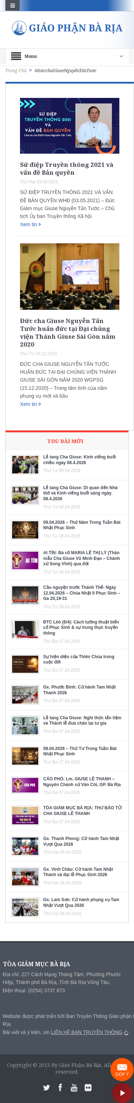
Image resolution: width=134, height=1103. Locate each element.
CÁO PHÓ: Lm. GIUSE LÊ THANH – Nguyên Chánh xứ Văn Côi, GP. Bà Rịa (82, 781)
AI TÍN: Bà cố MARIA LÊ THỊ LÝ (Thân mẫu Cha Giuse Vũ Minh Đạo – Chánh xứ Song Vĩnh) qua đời (81, 558)
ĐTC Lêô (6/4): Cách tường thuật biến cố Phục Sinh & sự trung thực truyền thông (81, 628)
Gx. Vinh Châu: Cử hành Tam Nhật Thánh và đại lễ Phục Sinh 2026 (78, 872)
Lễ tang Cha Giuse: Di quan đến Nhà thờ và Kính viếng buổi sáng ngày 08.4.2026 (80, 493)
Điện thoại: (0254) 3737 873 (34, 990)
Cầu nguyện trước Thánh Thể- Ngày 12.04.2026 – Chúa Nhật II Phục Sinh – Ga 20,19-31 (81, 593)
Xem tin (30, 224)
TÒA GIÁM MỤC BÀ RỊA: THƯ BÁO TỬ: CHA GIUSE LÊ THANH (83, 810)
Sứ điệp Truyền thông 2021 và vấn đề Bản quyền (66, 168)
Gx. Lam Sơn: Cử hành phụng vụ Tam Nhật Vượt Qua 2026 (81, 902)
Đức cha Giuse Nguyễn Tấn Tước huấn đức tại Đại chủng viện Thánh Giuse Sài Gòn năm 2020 (67, 332)
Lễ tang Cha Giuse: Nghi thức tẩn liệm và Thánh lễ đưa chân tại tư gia (82, 720)
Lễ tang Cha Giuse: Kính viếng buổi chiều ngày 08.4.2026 (79, 459)
